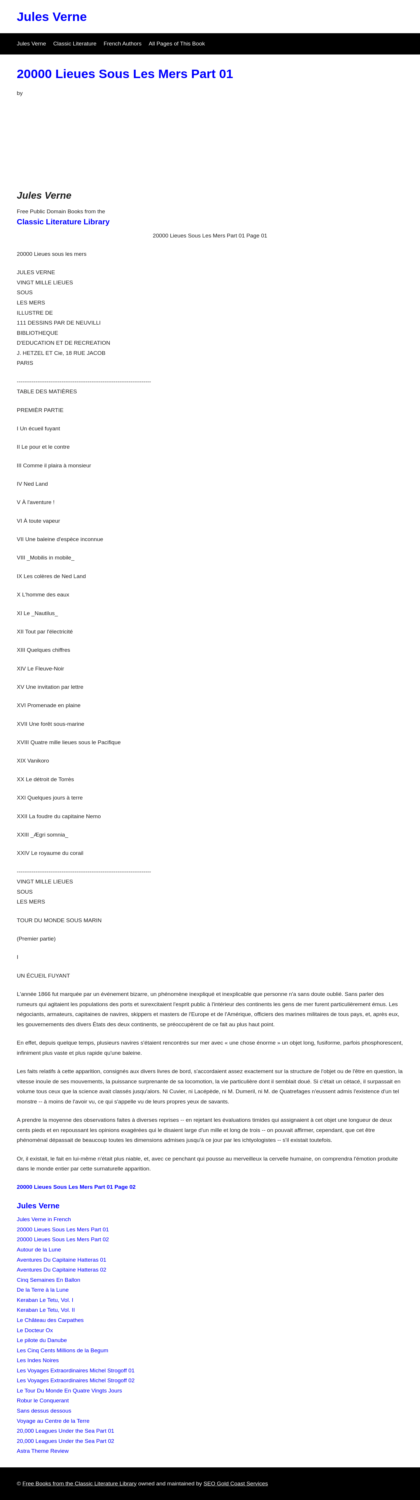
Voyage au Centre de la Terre (53, 1421)
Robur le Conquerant (43, 1400)
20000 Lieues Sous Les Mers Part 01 (125, 74)
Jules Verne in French (44, 1219)
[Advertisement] (210, 142)
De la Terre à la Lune (43, 1290)
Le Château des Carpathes (50, 1320)
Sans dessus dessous (44, 1411)
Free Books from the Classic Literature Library (79, 1483)
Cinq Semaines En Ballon (48, 1280)
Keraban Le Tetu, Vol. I (45, 1300)
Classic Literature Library (63, 221)
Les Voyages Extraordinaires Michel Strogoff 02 (76, 1380)
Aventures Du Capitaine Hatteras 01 (61, 1260)
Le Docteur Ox (35, 1330)
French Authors (122, 44)
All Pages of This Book (177, 44)
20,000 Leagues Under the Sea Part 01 (65, 1431)
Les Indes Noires (38, 1360)
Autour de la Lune (39, 1250)
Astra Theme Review (43, 1451)
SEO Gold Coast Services (236, 1483)
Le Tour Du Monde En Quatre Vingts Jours (69, 1391)
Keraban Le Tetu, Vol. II (46, 1310)
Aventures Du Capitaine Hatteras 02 (61, 1270)
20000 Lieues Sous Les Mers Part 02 (63, 1239)
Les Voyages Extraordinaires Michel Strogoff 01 (76, 1370)
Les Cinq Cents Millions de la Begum (62, 1350)
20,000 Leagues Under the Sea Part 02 (65, 1441)
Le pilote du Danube (42, 1340)
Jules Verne (52, 17)
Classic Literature (74, 44)
